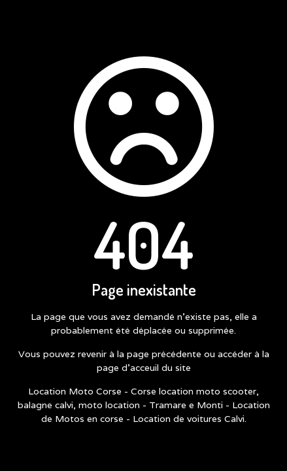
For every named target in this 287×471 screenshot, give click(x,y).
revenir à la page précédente (139, 354)
